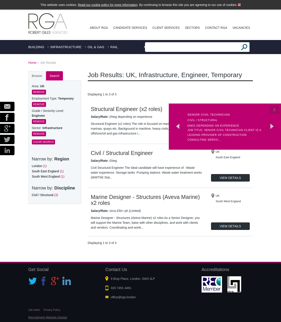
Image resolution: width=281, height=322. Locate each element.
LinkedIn (7, 150)
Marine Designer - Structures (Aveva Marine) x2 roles (145, 200)
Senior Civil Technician (208, 114)
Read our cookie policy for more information (108, 5)
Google (7, 128)
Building (36, 47)
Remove (39, 92)
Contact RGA (216, 27)
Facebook (7, 117)
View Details (230, 178)
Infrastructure (65, 47)
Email (7, 106)
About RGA (99, 27)
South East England (48, 171)
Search (54, 76)
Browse (37, 76)
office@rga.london (123, 297)
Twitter (7, 139)
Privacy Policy (51, 309)
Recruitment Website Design (47, 317)
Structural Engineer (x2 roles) (126, 109)
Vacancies (241, 27)
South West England (48, 176)
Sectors (192, 27)
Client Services (166, 27)
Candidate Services (130, 27)
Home (32, 62)
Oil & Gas (96, 47)
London (39, 166)
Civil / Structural (45, 195)
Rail (114, 47)
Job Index (34, 309)
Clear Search (43, 142)
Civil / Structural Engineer (122, 153)
